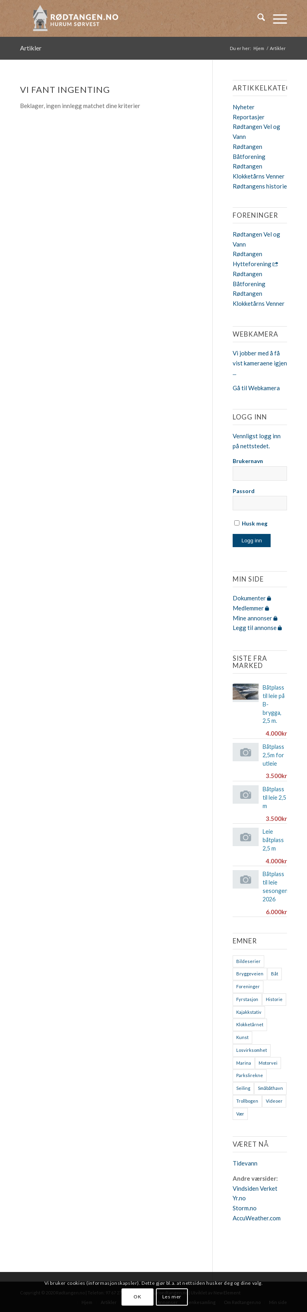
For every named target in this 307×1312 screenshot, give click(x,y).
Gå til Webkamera (256, 387)
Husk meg (250, 523)
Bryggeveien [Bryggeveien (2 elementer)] (249, 973)
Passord (244, 490)
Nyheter (244, 106)
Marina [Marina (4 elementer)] (243, 1062)
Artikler (31, 48)
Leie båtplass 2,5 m (273, 840)
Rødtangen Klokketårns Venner (259, 298)
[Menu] (276, 18)
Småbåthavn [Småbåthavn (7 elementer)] (270, 1088)
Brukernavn (248, 460)
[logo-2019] (78, 18)
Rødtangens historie (260, 186)
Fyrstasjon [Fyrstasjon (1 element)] (247, 999)
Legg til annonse (257, 627)
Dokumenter (252, 598)
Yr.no (239, 1198)
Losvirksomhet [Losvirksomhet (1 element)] (251, 1050)
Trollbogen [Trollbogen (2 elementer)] (247, 1100)
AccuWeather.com (257, 1218)
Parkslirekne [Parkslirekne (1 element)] (249, 1075)
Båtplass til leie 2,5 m (274, 797)
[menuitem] (257, 18)
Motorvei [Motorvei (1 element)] (268, 1062)
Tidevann (245, 1163)
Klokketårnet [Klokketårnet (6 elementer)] (249, 1024)
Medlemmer (251, 608)
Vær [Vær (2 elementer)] (240, 1113)
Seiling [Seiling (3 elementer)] (243, 1088)
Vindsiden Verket (255, 1188)
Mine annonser (255, 618)
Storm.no (245, 1208)
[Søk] (257, 18)
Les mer (171, 1297)
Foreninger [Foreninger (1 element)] (248, 986)
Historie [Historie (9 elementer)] (274, 999)
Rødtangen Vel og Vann (256, 239)
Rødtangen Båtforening (249, 278)
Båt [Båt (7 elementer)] (274, 973)
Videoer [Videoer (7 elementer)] (274, 1100)
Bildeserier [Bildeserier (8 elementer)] (248, 961)
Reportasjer (249, 116)
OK (137, 1297)
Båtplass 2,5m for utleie (273, 755)
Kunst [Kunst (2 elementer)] (242, 1037)
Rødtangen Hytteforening (255, 258)
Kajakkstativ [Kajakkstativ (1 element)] (248, 1012)
